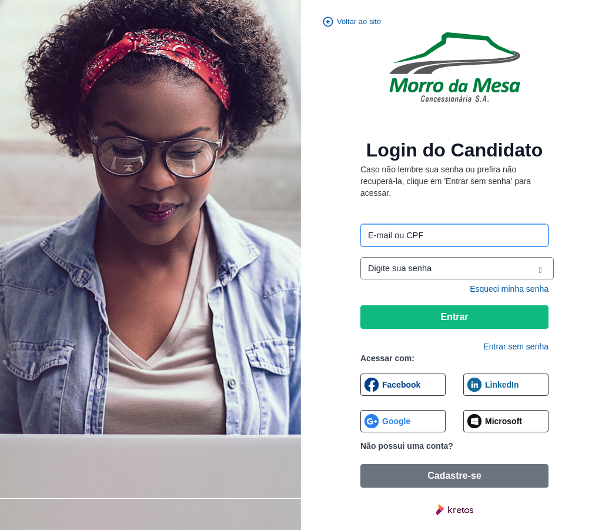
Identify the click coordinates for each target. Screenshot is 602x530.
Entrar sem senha (516, 346)
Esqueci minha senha (509, 289)
